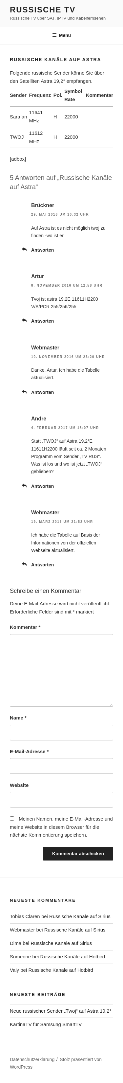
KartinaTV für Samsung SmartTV (46, 1024)
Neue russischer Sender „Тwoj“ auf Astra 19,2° (60, 1011)
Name (18, 717)
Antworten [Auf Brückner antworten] (42, 250)
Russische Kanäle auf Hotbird (72, 956)
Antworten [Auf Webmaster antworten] (42, 392)
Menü (61, 35)
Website (19, 785)
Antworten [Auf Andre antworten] (42, 486)
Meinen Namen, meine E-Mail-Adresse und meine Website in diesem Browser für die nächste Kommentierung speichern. (61, 827)
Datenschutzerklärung (32, 1059)
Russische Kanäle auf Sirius (80, 916)
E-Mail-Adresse (29, 751)
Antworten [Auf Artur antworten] (42, 321)
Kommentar (25, 627)
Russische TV (42, 9)
